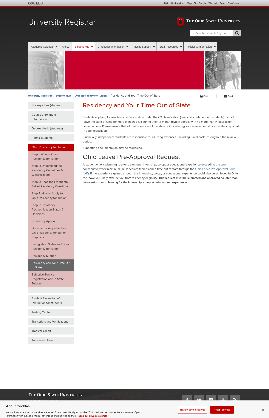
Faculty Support (142, 46)
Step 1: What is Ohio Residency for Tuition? (46, 156)
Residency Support (44, 256)
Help (166, 3)
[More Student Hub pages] (92, 46)
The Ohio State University (35, 3)
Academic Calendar (42, 46)
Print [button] (204, 96)
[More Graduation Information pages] (127, 46)
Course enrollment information (44, 117)
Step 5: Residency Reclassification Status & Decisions (47, 209)
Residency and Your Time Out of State (51, 265)
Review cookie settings (192, 411)
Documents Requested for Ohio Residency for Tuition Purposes (49, 232)
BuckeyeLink (178, 3)
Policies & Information (199, 46)
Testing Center (41, 312)
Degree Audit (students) (47, 128)
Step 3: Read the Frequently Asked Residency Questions (50, 184)
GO (237, 33)
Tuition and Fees (42, 340)
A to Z (65, 46)
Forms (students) (42, 138)
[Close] (263, 412)
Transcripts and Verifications (50, 321)
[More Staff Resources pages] (180, 46)
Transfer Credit (41, 331)
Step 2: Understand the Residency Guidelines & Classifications (47, 170)
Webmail (212, 3)
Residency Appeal (43, 221)
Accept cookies (222, 411)
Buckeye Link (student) (46, 105)
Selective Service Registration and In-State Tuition (48, 279)
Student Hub (82, 46)
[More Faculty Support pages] (154, 46)
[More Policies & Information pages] (214, 46)
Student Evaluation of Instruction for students (47, 301)
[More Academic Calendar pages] (56, 46)
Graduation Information (111, 46)
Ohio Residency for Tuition (91, 95)
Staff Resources (169, 46)
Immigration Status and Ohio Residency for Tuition (50, 246)
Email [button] (228, 96)
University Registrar (62, 22)
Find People (200, 3)
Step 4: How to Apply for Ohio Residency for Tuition (49, 196)
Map (189, 3)
